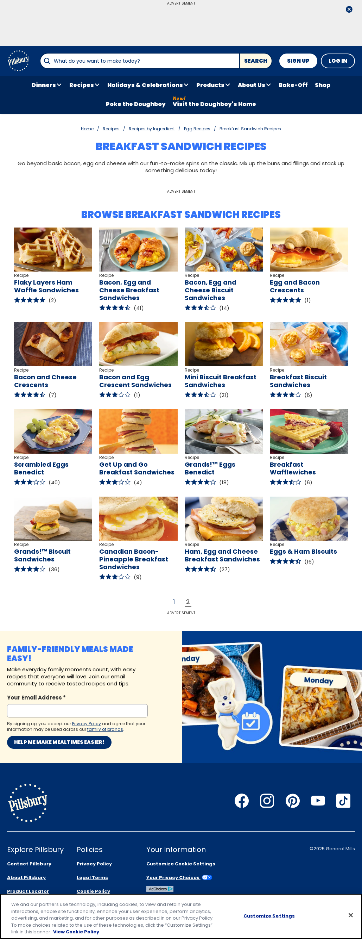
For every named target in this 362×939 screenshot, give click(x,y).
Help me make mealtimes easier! (59, 742)
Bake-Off (293, 85)
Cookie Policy (93, 891)
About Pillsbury (26, 877)
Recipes (111, 129)
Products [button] (210, 85)
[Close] (350, 915)
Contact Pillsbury (29, 863)
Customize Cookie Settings (180, 863)
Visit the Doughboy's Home (214, 104)
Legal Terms (92, 877)
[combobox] (140, 61)
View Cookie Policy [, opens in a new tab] (76, 931)
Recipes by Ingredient (152, 129)
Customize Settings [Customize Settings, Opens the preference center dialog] (269, 916)
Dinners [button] (44, 85)
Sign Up (298, 60)
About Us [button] (251, 85)
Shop (322, 85)
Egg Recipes (197, 129)
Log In (338, 60)
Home (87, 129)
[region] (181, 916)
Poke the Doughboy (136, 104)
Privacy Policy (94, 863)
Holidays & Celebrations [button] (145, 85)
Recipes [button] (81, 85)
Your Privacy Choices (179, 877)
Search (255, 60)
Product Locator (28, 891)
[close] (349, 10)
